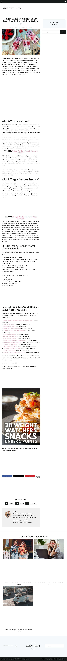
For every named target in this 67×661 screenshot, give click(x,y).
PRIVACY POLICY (53, 659)
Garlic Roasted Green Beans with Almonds (14, 340)
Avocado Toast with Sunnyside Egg (12, 328)
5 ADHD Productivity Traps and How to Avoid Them (49, 583)
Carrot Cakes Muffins (8, 324)
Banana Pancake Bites (8, 326)
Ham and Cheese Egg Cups (10, 336)
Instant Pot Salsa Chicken (9, 338)
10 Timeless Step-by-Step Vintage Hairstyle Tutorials (18, 583)
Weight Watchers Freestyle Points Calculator (25, 217)
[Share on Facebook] (7, 476)
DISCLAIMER (62, 659)
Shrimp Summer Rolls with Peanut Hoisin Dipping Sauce (17, 320)
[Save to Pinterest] (30, 476)
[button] (65, 2)
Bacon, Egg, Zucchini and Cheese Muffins (14, 352)
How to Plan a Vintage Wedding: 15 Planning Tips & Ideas (18, 630)
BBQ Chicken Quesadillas (10, 346)
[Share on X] (18, 476)
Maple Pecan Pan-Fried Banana (12, 348)
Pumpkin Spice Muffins (9, 350)
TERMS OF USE (44, 659)
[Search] (63, 32)
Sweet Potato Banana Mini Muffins (12, 342)
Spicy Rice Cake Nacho (9, 334)
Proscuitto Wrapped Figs (10, 344)
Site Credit (26, 659)
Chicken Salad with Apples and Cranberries (14, 330)
